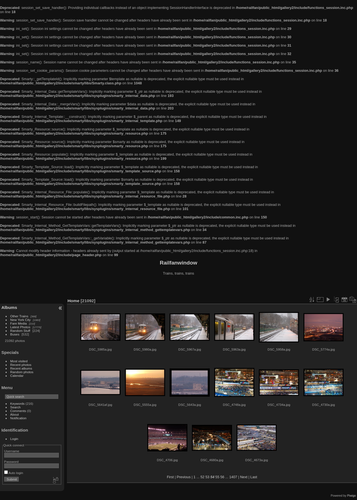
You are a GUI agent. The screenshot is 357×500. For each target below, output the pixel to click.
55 (217, 477)
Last (253, 477)
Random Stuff (20, 330)
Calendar (17, 375)
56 (222, 477)
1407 (233, 477)
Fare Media (18, 323)
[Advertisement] (178, 287)
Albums (9, 307)
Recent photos (21, 364)
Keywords (17, 403)
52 (202, 477)
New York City (20, 320)
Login (14, 439)
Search (15, 407)
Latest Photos (20, 327)
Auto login (13, 473)
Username (11, 451)
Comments (18, 411)
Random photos (21, 372)
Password (11, 461)
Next (243, 477)
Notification (18, 418)
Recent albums (21, 368)
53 (207, 477)
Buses (15, 334)
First (170, 477)
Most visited (19, 361)
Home (73, 300)
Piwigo (351, 495)
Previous (184, 477)
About (14, 414)
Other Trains (19, 316)
